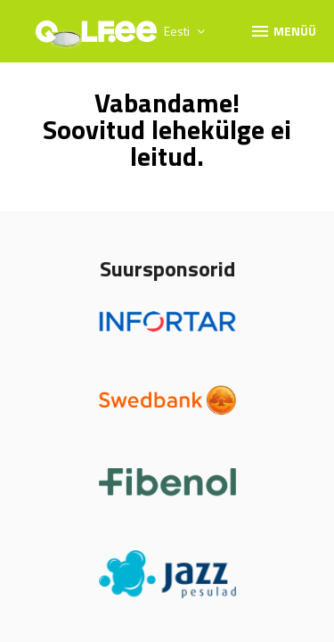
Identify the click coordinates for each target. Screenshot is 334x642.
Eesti (184, 30)
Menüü (282, 30)
